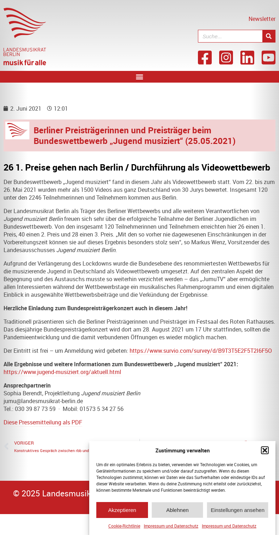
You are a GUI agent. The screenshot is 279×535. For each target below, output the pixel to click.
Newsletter (262, 19)
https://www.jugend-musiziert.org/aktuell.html (62, 372)
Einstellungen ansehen (237, 511)
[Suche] (268, 36)
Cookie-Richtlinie (124, 527)
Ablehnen (177, 511)
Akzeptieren (122, 511)
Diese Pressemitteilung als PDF (43, 422)
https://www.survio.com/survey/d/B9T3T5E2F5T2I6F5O (201, 351)
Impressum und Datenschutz (171, 527)
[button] (264, 451)
